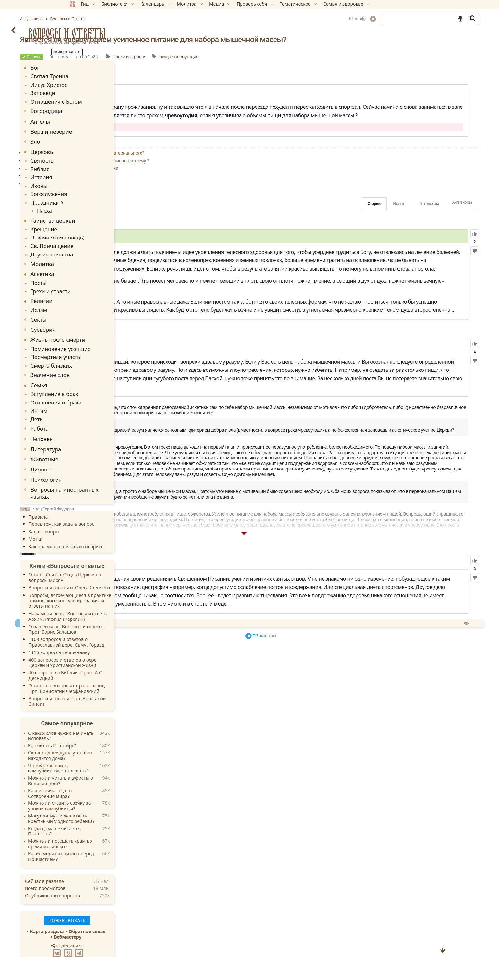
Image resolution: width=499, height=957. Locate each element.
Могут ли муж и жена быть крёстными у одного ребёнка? (108, 796)
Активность (415, 227)
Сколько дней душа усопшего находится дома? (108, 733)
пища (321, 65)
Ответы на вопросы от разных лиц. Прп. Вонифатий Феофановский (114, 666)
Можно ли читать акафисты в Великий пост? (107, 758)
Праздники (89, 194)
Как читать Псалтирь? (99, 723)
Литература (92, 427)
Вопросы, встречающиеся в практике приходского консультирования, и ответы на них (116, 578)
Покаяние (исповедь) (100, 226)
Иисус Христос (93, 83)
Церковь (88, 148)
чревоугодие (341, 65)
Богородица (93, 107)
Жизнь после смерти (104, 323)
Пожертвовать (192, 787)
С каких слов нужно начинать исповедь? (107, 713)
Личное (87, 447)
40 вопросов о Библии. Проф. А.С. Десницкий (112, 653)
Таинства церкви (99, 210)
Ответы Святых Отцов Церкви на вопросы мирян (111, 555)
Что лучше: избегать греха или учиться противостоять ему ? (243, 186)
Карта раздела (93, 909)
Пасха (87, 201)
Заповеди (87, 91)
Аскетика (89, 260)
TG (316, 798)
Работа (86, 406)
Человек (88, 417)
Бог (81, 67)
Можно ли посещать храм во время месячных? (107, 821)
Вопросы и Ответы (114, 33)
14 (202, 100)
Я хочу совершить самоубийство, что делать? (104, 746)
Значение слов (96, 356)
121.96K (233, 413)
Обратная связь (133, 909)
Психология (92, 457)
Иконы (84, 179)
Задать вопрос (91, 509)
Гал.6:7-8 (384, 339)
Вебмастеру (114, 915)
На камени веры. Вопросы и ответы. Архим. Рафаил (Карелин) (115, 594)
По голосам (382, 228)
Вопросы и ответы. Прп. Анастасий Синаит (113, 679)
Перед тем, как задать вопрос (108, 502)
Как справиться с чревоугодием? (215, 208)
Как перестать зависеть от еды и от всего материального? (241, 178)
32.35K (229, 702)
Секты (85, 303)
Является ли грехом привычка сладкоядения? (228, 193)
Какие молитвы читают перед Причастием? (108, 834)
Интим (84, 390)
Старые (328, 228)
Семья (85, 366)
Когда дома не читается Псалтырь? (101, 809)
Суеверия (89, 313)
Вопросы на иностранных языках (111, 471)
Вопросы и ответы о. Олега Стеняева (116, 565)
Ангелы (87, 118)
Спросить (227, 787)
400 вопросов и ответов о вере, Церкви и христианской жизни (109, 640)
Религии (88, 285)
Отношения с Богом (99, 98)
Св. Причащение (95, 234)
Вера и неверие (98, 128)
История (86, 172)
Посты (84, 269)
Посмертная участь (98, 340)
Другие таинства (95, 241)
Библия (85, 164)
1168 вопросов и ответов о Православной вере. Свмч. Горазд (113, 620)
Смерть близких (95, 347)
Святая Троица (93, 76)
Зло (82, 138)
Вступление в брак (97, 375)
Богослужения (93, 187)
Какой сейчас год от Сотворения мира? (97, 771)
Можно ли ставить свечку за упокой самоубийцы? (106, 783)
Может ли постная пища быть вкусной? (222, 201)
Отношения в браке (99, 382)
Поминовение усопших (103, 332)
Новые (352, 228)
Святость (87, 157)
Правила (84, 494)
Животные (91, 437)
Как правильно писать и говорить (112, 524)
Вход (310, 18)
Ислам (84, 294)
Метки (82, 517)
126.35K (219, 261)
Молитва (89, 250)
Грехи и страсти (286, 65)
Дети (82, 397)
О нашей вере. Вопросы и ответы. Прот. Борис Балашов (112, 607)
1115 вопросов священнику (105, 630)
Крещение (88, 219)
